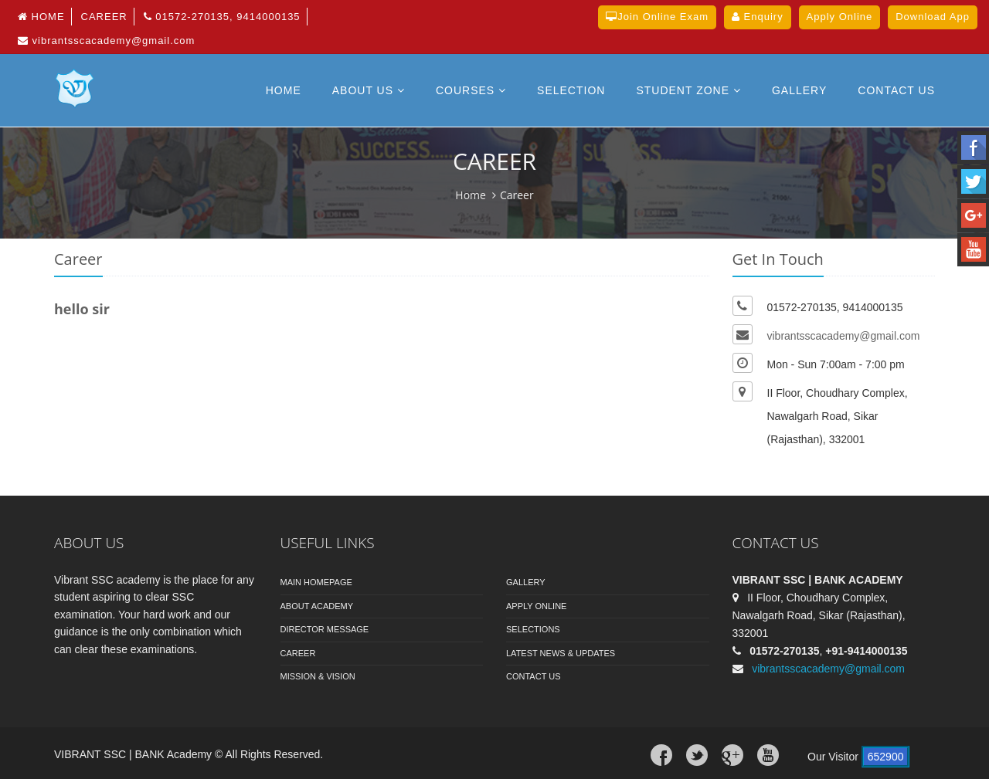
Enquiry (757, 16)
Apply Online (536, 606)
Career (104, 16)
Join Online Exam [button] (657, 16)
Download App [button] (933, 16)
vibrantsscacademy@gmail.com (106, 40)
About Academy (317, 606)
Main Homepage (316, 582)
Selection (571, 90)
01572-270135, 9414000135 (222, 16)
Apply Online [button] (840, 16)
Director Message (324, 629)
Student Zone (688, 90)
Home (41, 16)
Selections (533, 629)
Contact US (896, 90)
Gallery (799, 90)
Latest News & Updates (560, 653)
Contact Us (533, 676)
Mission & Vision (317, 676)
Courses (471, 90)
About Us (368, 90)
